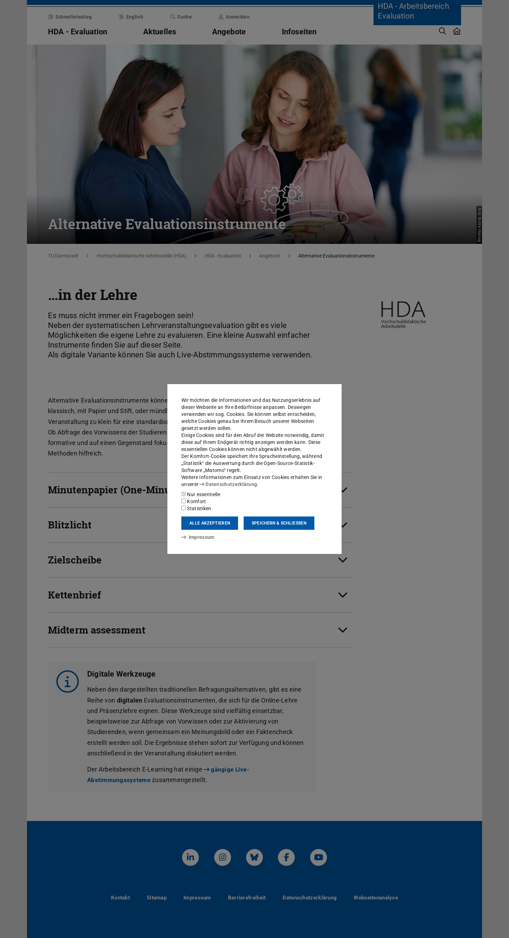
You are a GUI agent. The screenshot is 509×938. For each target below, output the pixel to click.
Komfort (193, 501)
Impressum (198, 537)
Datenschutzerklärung (228, 484)
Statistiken (196, 508)
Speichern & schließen (279, 523)
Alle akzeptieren (209, 523)
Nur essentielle (200, 494)
